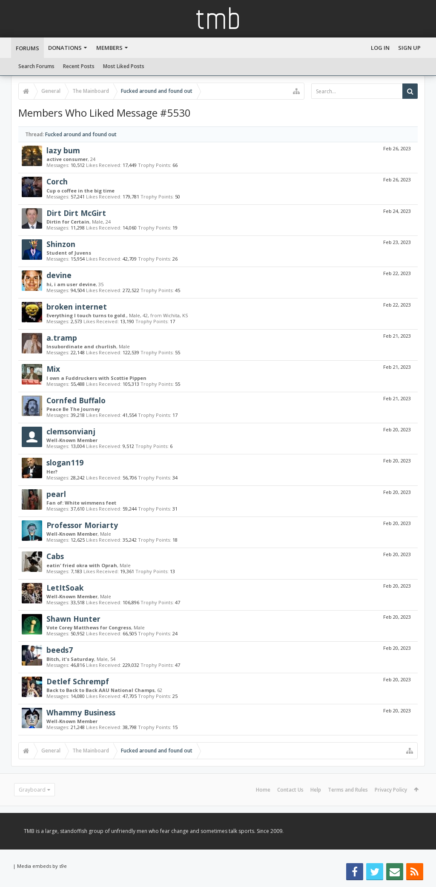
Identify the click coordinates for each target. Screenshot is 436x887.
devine (59, 275)
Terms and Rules (348, 789)
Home (263, 789)
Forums (27, 48)
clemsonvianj (70, 431)
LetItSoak (64, 588)
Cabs (55, 556)
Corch (57, 181)
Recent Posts (79, 66)
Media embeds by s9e (42, 866)
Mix (53, 369)
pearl (56, 494)
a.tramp (61, 338)
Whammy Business (80, 712)
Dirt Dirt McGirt (76, 213)
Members (109, 48)
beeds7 (59, 650)
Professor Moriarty (82, 525)
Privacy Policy (391, 789)
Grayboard (32, 789)
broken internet (76, 306)
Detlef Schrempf (77, 681)
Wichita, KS (175, 315)
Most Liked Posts (123, 66)
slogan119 (64, 462)
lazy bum (63, 150)
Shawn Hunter (73, 619)
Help (315, 789)
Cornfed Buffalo (76, 400)
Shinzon (60, 244)
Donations (65, 48)
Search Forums (36, 66)
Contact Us (290, 789)
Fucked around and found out (81, 134)
